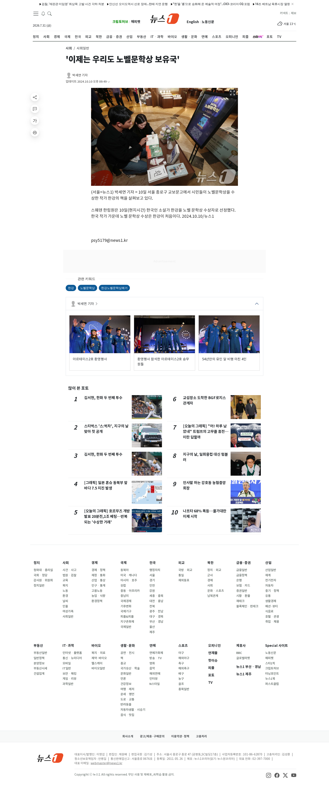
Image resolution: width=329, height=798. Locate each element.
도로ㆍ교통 (127, 699)
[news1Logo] (50, 757)
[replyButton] (35, 109)
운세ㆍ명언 (127, 694)
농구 (181, 679)
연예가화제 (156, 653)
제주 (152, 632)
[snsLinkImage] (268, 775)
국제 (123, 563)
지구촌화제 (127, 622)
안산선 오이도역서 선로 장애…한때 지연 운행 (127, 4)
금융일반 (241, 570)
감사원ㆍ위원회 (43, 580)
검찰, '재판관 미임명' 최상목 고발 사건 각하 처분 (61, 4)
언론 (123, 679)
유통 (268, 596)
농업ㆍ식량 (98, 596)
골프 (181, 684)
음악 (152, 668)
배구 (181, 674)
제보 (293, 13)
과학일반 (68, 684)
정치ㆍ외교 (214, 570)
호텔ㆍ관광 (272, 616)
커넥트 (284, 13)
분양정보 (39, 663)
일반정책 (39, 658)
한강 (71, 288)
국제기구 (125, 611)
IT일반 (67, 668)
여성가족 (68, 611)
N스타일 (154, 684)
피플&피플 (127, 616)
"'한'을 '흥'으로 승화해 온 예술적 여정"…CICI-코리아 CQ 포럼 (199, 4)
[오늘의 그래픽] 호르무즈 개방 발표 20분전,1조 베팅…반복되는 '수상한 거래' (107, 517)
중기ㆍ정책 (272, 591)
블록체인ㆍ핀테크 (247, 606)
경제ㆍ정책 (98, 570)
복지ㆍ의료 (98, 653)
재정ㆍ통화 (98, 575)
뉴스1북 (270, 679)
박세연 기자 (80, 75)
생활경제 (270, 601)
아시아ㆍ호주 (128, 580)
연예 (152, 645)
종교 (123, 663)
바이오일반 (98, 668)
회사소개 (127, 736)
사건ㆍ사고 (69, 570)
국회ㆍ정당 (40, 575)
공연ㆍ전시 (127, 653)
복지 (65, 585)
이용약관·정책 (180, 736)
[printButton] (35, 132)
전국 (152, 563)
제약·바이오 (99, 658)
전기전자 (270, 580)
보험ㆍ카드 (243, 585)
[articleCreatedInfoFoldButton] (108, 82)
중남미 (124, 596)
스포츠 (183, 645)
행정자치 (154, 570)
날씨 (65, 601)
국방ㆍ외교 (185, 570)
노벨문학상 (87, 288)
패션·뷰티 (271, 606)
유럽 (123, 585)
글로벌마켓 (243, 658)
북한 (210, 563)
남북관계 (212, 596)
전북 (152, 606)
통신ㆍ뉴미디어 (72, 658)
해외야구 (183, 658)
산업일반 (270, 570)
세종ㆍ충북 (156, 596)
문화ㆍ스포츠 (215, 591)
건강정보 (125, 684)
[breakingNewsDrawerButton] (43, 13)
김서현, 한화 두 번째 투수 (103, 397)
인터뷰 (153, 679)
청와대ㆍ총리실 (43, 570)
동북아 (124, 570)
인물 (65, 606)
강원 (152, 591)
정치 (37, 563)
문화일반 (125, 674)
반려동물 (125, 704)
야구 (181, 653)
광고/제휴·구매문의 (152, 736)
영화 (152, 663)
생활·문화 (127, 645)
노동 (65, 591)
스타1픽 (270, 663)
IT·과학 (68, 645)
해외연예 (154, 674)
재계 (268, 575)
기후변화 (125, 606)
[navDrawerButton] (36, 13)
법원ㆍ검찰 (69, 575)
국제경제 (125, 601)
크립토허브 (120, 22)
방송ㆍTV (155, 658)
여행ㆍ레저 (127, 689)
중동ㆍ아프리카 (130, 591)
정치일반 (39, 585)
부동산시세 (40, 668)
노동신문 (208, 22)
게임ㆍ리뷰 (69, 679)
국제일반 (125, 627)
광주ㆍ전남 (156, 611)
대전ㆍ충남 (156, 601)
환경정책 (96, 601)
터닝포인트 (272, 674)
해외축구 (183, 668)
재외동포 (183, 580)
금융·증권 (243, 563)
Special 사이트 (276, 645)
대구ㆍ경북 (156, 616)
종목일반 (183, 689)
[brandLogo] (165, 18)
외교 (181, 563)
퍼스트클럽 (272, 684)
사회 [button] (69, 48)
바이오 (96, 645)
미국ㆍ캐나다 (128, 575)
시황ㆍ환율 (243, 596)
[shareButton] (35, 97)
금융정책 (241, 575)
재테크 (240, 601)
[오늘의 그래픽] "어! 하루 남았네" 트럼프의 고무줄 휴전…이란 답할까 (205, 432)
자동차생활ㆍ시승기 (132, 710)
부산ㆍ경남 (156, 622)
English (193, 22)
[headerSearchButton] (49, 13)
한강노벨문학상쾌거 (114, 288)
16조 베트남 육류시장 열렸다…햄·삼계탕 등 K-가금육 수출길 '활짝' (286, 4)
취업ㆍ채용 (272, 622)
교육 (65, 580)
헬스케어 (96, 663)
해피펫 (135, 22)
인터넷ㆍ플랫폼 (72, 653)
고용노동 (96, 591)
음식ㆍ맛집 (127, 715)
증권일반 (241, 591)
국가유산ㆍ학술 (130, 668)
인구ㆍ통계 (98, 585)
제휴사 (241, 645)
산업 (268, 563)
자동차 (269, 585)
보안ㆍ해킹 (69, 674)
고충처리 (201, 736)
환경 (65, 596)
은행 (239, 580)
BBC (239, 653)
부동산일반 (40, 653)
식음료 (269, 611)
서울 (152, 575)
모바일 (67, 663)
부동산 (38, 645)
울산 (152, 627)
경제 (94, 563)
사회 (66, 563)
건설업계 (39, 674)
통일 (181, 575)
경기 (152, 580)
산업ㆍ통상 (98, 580)
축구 (181, 663)
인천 (152, 585)
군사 (210, 575)
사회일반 (68, 616)
